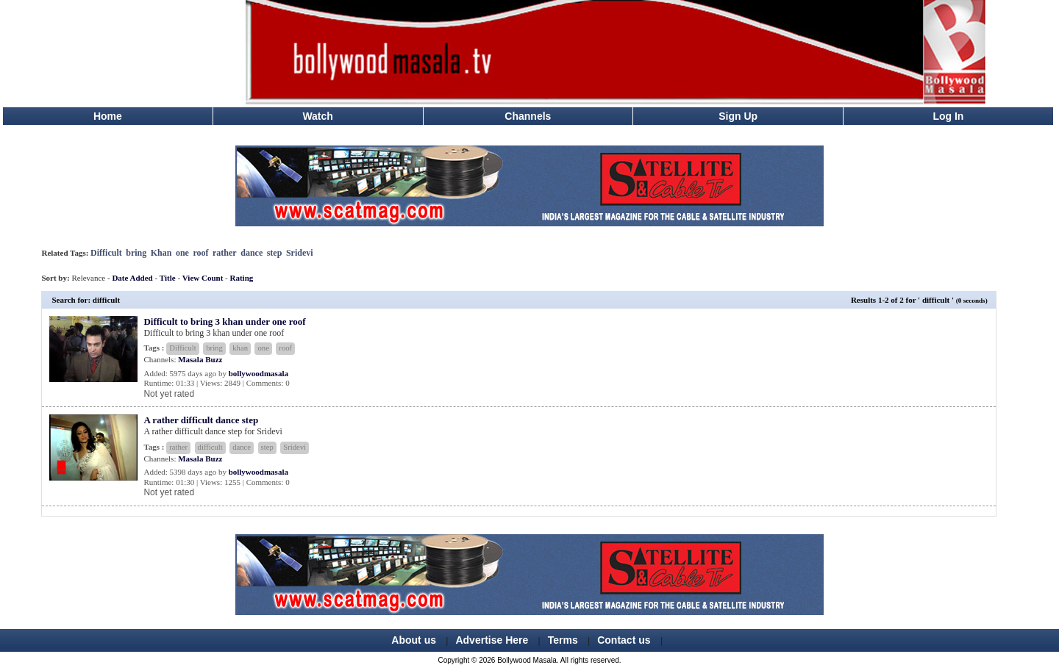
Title (168, 277)
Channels (527, 116)
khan (240, 348)
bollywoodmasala (258, 373)
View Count (203, 277)
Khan (161, 253)
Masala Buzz (200, 359)
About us (413, 640)
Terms (563, 640)
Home (107, 116)
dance (251, 253)
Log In (948, 116)
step (274, 253)
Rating (242, 277)
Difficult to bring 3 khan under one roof (224, 321)
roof (200, 253)
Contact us (623, 640)
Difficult (106, 253)
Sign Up (738, 116)
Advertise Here (491, 640)
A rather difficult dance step (200, 419)
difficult (210, 447)
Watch (317, 116)
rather (225, 253)
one (182, 253)
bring (136, 253)
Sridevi (299, 253)
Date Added (132, 277)
